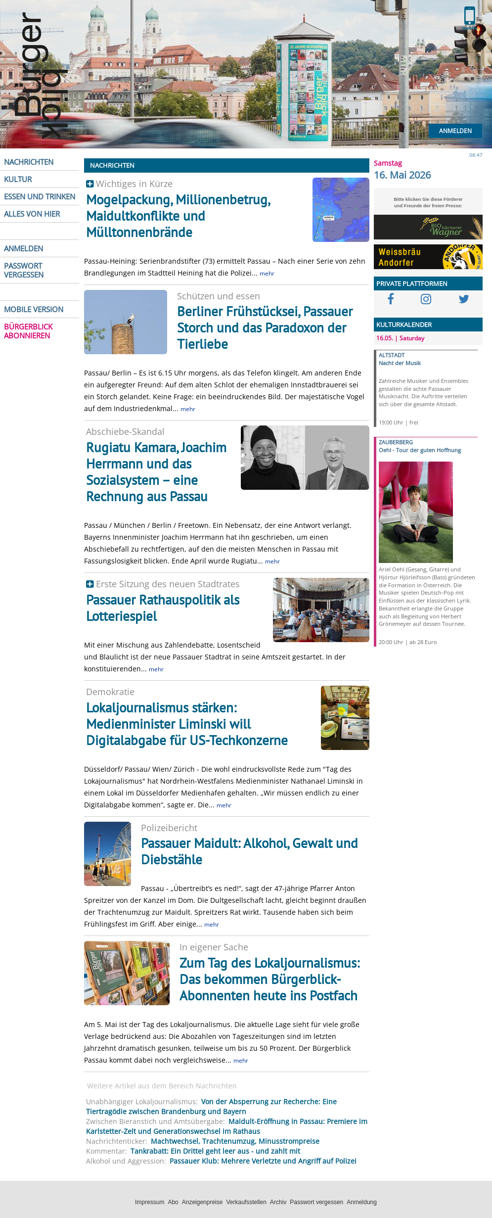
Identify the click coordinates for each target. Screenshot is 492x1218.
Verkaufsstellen (246, 1202)
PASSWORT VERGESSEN (24, 270)
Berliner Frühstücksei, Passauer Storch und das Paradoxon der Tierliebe (265, 327)
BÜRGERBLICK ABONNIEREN (28, 331)
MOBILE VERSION (33, 309)
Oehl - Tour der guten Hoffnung (420, 450)
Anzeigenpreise (202, 1202)
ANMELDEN (23, 248)
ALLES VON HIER (32, 214)
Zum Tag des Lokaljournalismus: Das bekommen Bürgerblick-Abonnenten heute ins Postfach (269, 979)
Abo (173, 1202)
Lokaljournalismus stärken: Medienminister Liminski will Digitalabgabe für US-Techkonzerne (187, 724)
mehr (267, 273)
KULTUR (18, 179)
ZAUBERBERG (396, 442)
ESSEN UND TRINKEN (39, 196)
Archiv (278, 1202)
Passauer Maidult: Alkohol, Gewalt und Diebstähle (249, 851)
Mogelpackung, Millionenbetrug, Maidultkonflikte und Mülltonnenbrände (177, 215)
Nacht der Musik (400, 363)
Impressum (149, 1202)
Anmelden (455, 131)
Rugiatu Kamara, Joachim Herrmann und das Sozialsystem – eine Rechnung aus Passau (156, 472)
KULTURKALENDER (404, 324)
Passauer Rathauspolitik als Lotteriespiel (162, 607)
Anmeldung (362, 1202)
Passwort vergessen (316, 1202)
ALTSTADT (391, 355)
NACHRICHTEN (28, 162)
